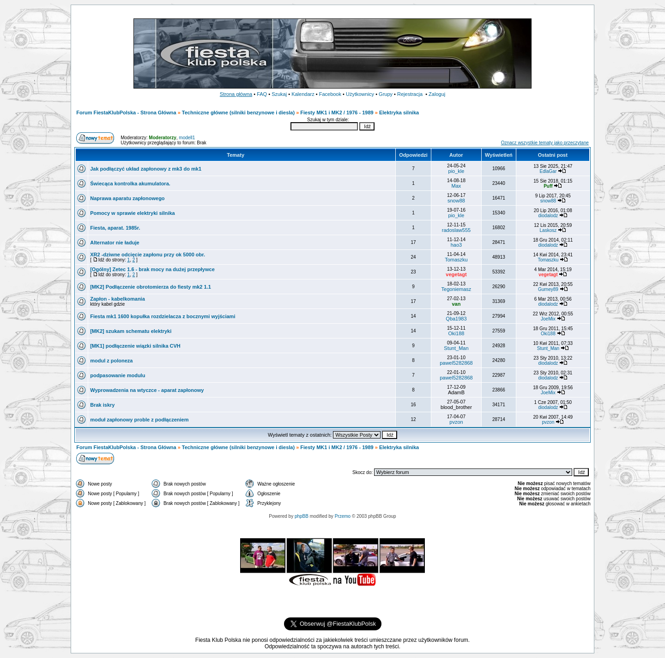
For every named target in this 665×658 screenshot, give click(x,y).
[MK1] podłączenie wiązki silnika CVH (135, 346)
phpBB (301, 516)
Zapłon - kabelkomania (117, 299)
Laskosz (548, 230)
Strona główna (236, 94)
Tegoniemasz (456, 289)
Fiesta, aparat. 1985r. (115, 228)
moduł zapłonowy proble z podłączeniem (139, 419)
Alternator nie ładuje (114, 242)
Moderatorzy (162, 137)
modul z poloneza (111, 360)
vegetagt (456, 274)
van (456, 304)
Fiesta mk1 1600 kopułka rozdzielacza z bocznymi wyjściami (163, 316)
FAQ (262, 94)
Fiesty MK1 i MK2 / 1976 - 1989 (336, 112)
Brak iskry (102, 405)
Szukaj (279, 94)
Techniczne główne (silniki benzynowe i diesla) (238, 112)
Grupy (386, 94)
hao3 (456, 245)
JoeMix (548, 318)
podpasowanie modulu (117, 375)
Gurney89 (548, 289)
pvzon (456, 422)
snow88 (456, 200)
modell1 (187, 137)
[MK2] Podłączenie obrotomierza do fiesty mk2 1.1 (150, 287)
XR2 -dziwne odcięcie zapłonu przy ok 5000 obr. (147, 254)
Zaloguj (437, 94)
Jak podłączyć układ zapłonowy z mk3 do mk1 (145, 169)
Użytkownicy (360, 94)
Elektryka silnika (399, 112)
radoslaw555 (456, 230)
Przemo (343, 516)
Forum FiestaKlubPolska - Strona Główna (126, 112)
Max (456, 186)
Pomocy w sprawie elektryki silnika (132, 213)
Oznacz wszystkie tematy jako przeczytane (545, 142)
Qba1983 (456, 318)
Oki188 (456, 333)
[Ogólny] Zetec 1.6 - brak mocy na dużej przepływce (152, 269)
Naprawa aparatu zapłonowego (127, 198)
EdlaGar (548, 171)
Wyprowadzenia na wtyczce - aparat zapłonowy (147, 390)
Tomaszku (456, 259)
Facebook (330, 94)
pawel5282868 (456, 363)
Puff (548, 186)
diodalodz (548, 215)
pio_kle (456, 171)
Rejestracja (410, 94)
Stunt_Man (456, 348)
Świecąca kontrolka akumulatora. (130, 183)
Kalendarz (302, 94)
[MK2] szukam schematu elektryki (130, 331)
